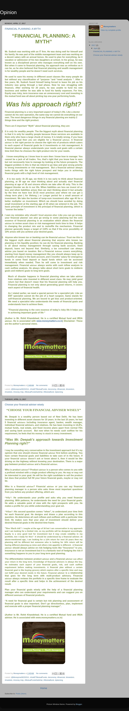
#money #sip (18, 392)
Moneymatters (109, 26)
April (96, 48)
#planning (59, 392)
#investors (70, 389)
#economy (52, 389)
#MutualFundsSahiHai (33, 392)
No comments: (42, 385)
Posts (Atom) (21, 694)
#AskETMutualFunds (38, 389)
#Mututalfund (48, 392)
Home (43, 688)
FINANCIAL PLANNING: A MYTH (23, 29)
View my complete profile (111, 30)
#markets (8, 392)
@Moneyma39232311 (20, 389)
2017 (94, 45)
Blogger (79, 704)
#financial (61, 389)
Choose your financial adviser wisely (24, 404)
